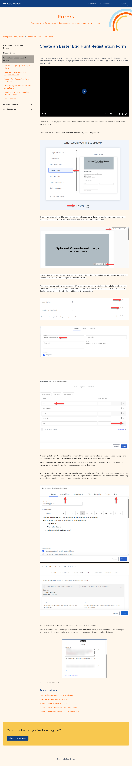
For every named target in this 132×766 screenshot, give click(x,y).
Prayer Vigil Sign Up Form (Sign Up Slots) (56, 704)
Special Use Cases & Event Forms (40, 37)
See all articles (10, 99)
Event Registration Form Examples (54, 699)
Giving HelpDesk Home (66, 759)
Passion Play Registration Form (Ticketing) (57, 695)
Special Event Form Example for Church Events (59, 712)
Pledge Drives (9, 53)
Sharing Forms (9, 109)
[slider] (74, 114)
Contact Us (92, 4)
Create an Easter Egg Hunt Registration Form (15, 73)
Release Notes (106, 4)
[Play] (42, 113)
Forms (21, 37)
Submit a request (17, 738)
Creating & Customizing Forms (13, 46)
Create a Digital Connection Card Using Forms (58, 708)
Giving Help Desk (10, 37)
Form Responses (10, 104)
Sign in (123, 4)
